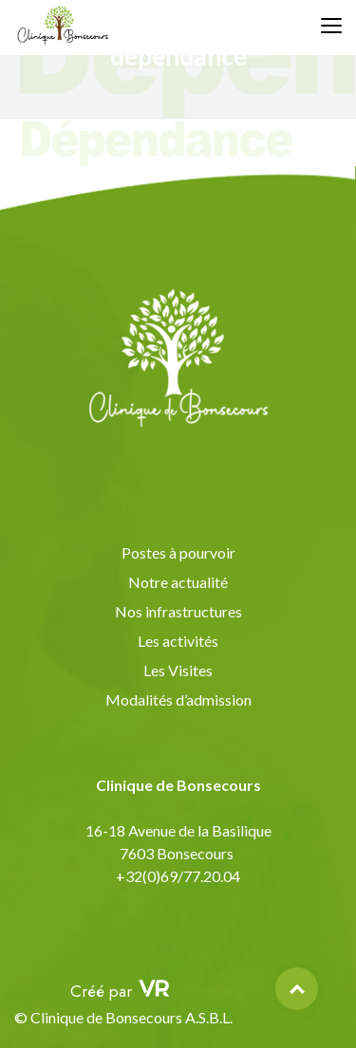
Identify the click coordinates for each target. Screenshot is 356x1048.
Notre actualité (178, 582)
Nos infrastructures (178, 611)
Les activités (178, 641)
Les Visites (178, 670)
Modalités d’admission (178, 699)
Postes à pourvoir (178, 552)
